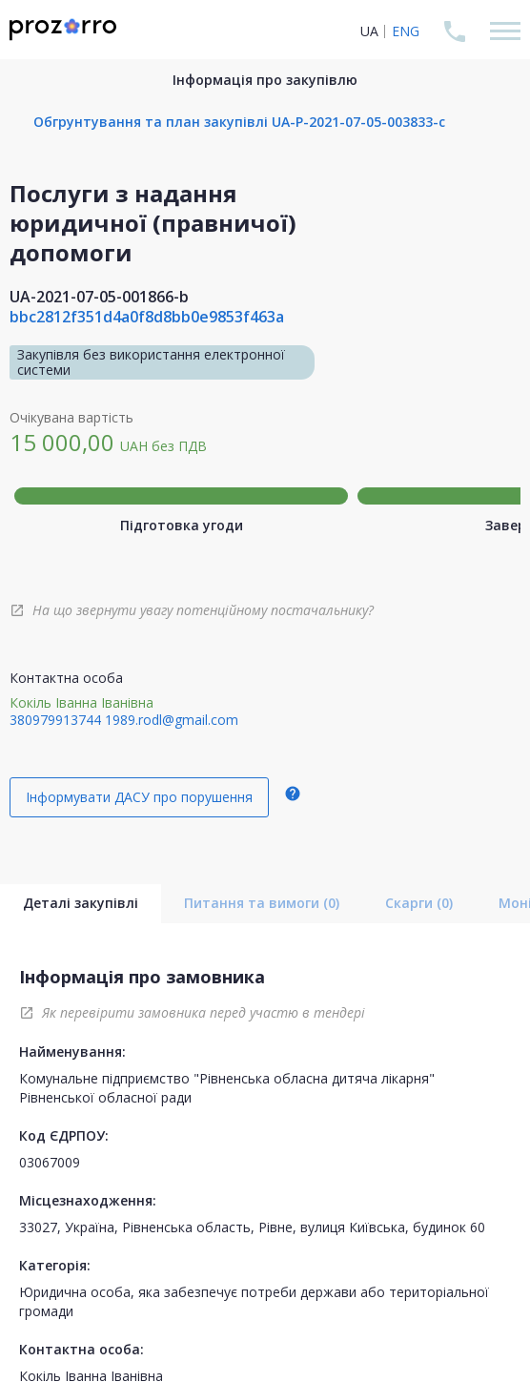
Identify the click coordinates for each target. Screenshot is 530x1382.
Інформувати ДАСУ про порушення (139, 797)
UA (369, 31)
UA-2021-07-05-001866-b (99, 296)
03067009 (49, 1162)
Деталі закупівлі (80, 903)
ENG (405, 31)
